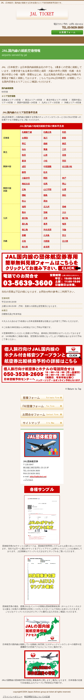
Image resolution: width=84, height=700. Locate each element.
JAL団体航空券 (42, 14)
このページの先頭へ (73, 389)
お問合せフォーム (42, 414)
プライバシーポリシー (12, 697)
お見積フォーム (67, 32)
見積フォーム (42, 398)
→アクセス (28, 479)
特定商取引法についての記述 (37, 697)
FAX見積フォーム (42, 406)
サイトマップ (42, 423)
